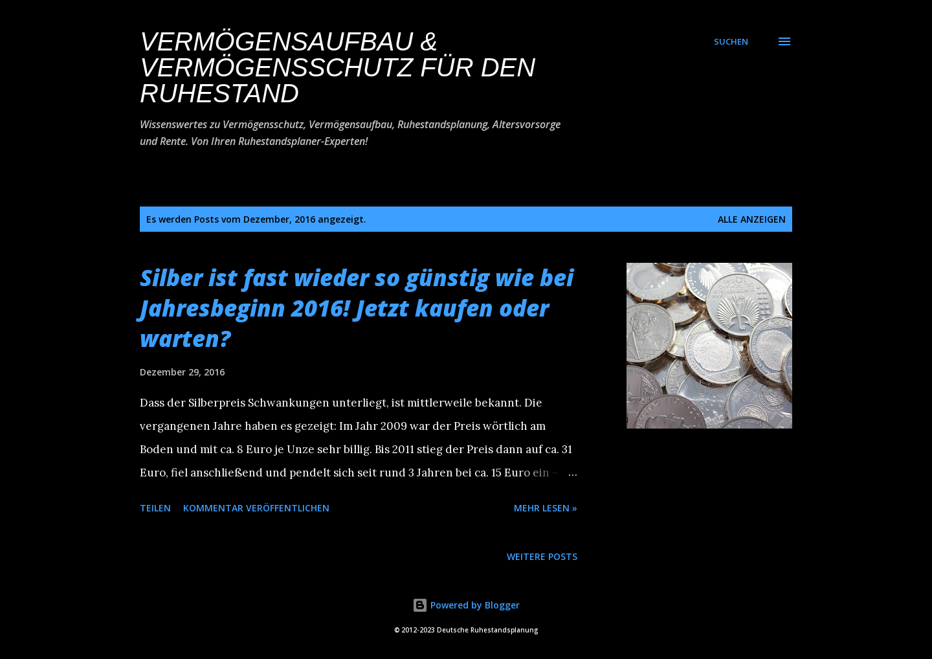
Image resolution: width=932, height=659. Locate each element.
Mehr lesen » (545, 508)
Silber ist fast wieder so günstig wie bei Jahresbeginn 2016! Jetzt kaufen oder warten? (356, 307)
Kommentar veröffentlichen (256, 508)
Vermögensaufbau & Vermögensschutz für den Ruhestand (337, 67)
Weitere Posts (542, 556)
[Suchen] (731, 41)
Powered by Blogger (466, 605)
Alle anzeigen (752, 219)
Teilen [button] (155, 508)
